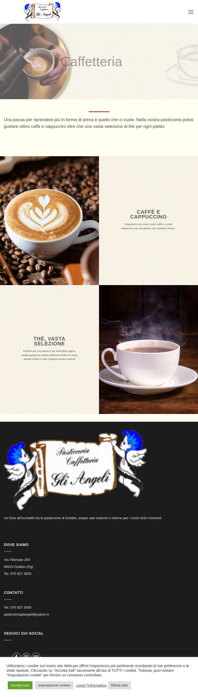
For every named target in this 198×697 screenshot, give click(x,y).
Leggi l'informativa (91, 685)
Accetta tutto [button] (20, 685)
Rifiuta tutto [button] (119, 685)
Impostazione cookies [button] (54, 685)
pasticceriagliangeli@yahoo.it (26, 614)
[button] (190, 12)
